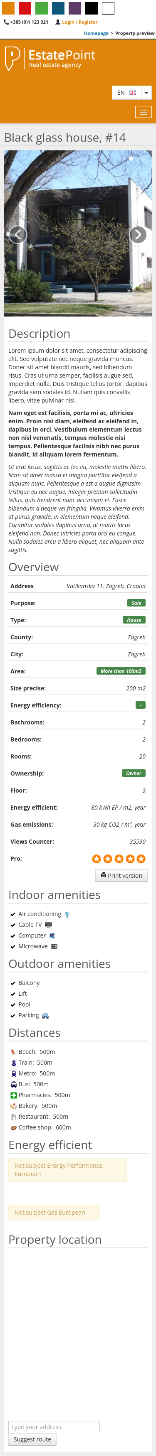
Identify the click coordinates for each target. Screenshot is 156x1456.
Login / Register (76, 22)
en (126, 92)
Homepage (96, 33)
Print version (121, 875)
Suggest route (32, 1439)
